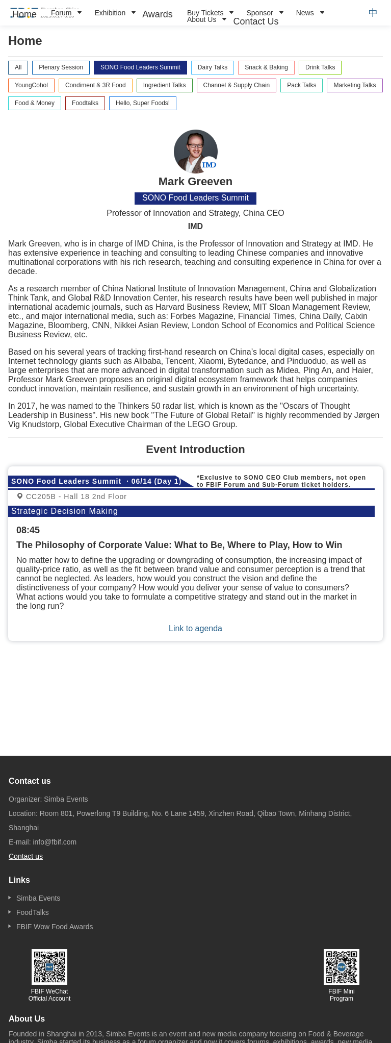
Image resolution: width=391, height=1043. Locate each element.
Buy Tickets (205, 13)
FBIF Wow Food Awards (54, 927)
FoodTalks (32, 912)
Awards (157, 14)
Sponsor (259, 13)
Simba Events (38, 898)
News (305, 13)
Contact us (26, 856)
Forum (61, 13)
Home (24, 14)
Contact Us (255, 21)
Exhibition (109, 13)
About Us (202, 19)
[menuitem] (24, 14)
